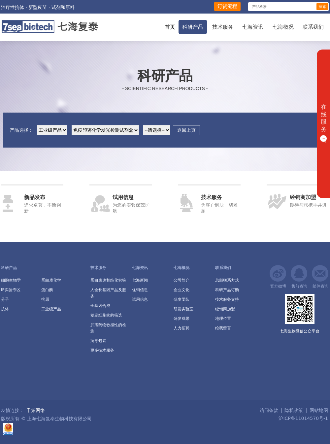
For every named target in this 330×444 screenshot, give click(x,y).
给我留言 (223, 328)
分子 (5, 299)
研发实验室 (183, 309)
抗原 (45, 299)
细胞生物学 (11, 280)
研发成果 (181, 318)
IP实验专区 (10, 290)
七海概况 (283, 27)
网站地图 (319, 410)
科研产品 (192, 27)
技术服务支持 (227, 299)
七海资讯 (252, 27)
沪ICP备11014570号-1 (302, 418)
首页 (170, 27)
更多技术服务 (102, 350)
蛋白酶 (47, 290)
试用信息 (140, 299)
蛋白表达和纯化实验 (108, 280)
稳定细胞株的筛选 (106, 315)
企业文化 (181, 290)
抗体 (5, 309)
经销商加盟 (225, 309)
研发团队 (181, 299)
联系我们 (313, 27)
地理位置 (223, 318)
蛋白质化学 (51, 280)
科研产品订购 (227, 290)
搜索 (322, 6)
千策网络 (35, 410)
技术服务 (222, 27)
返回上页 (186, 130)
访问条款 (269, 410)
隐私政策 (293, 410)
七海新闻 (140, 280)
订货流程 (227, 6)
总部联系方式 (227, 280)
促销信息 (140, 290)
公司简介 (181, 280)
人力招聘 (181, 328)
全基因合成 (100, 305)
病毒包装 (98, 340)
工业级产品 (51, 309)
